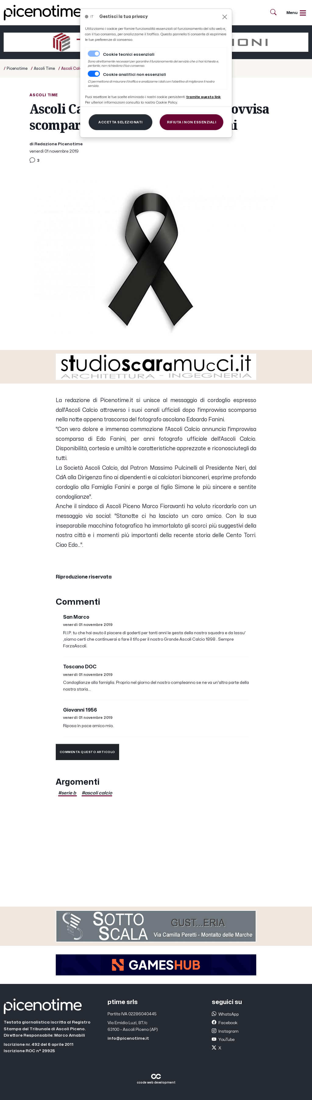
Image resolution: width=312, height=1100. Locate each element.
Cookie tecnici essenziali (128, 54)
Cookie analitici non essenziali (134, 74)
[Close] (224, 17)
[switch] (94, 74)
